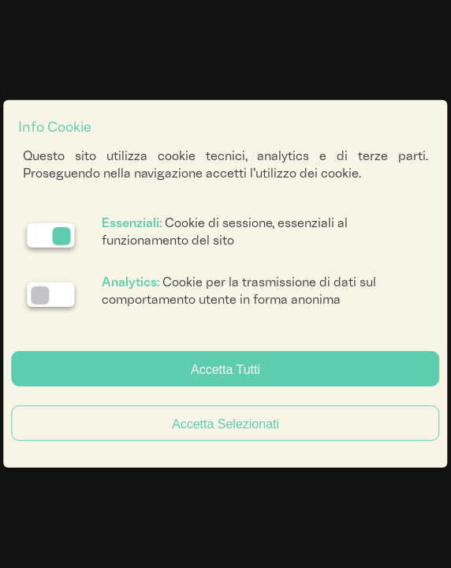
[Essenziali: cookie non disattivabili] (50, 235)
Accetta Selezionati (225, 424)
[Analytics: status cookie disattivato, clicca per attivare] (50, 294)
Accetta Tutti (225, 369)
